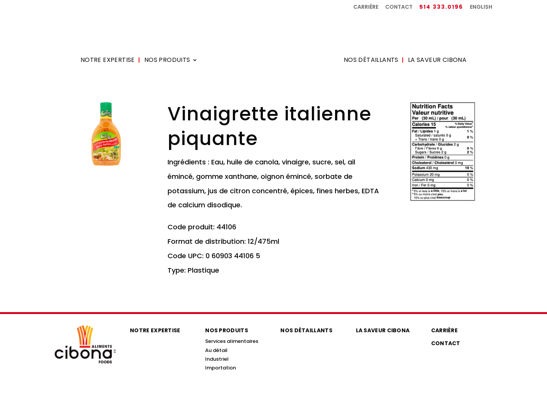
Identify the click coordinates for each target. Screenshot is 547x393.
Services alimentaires (231, 341)
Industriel (217, 359)
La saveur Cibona (437, 60)
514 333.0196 (441, 7)
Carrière (365, 7)
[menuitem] (481, 9)
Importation (220, 367)
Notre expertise (108, 60)
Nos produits (167, 60)
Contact (399, 7)
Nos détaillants (371, 60)
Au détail (216, 350)
